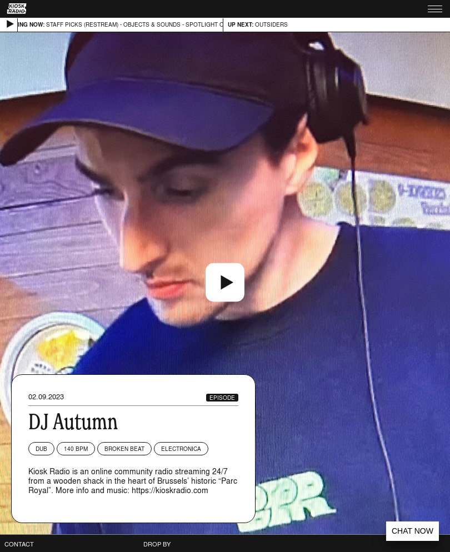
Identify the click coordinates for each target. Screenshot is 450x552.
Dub (41, 449)
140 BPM (76, 449)
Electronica (181, 449)
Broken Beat (124, 449)
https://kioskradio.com (170, 490)
